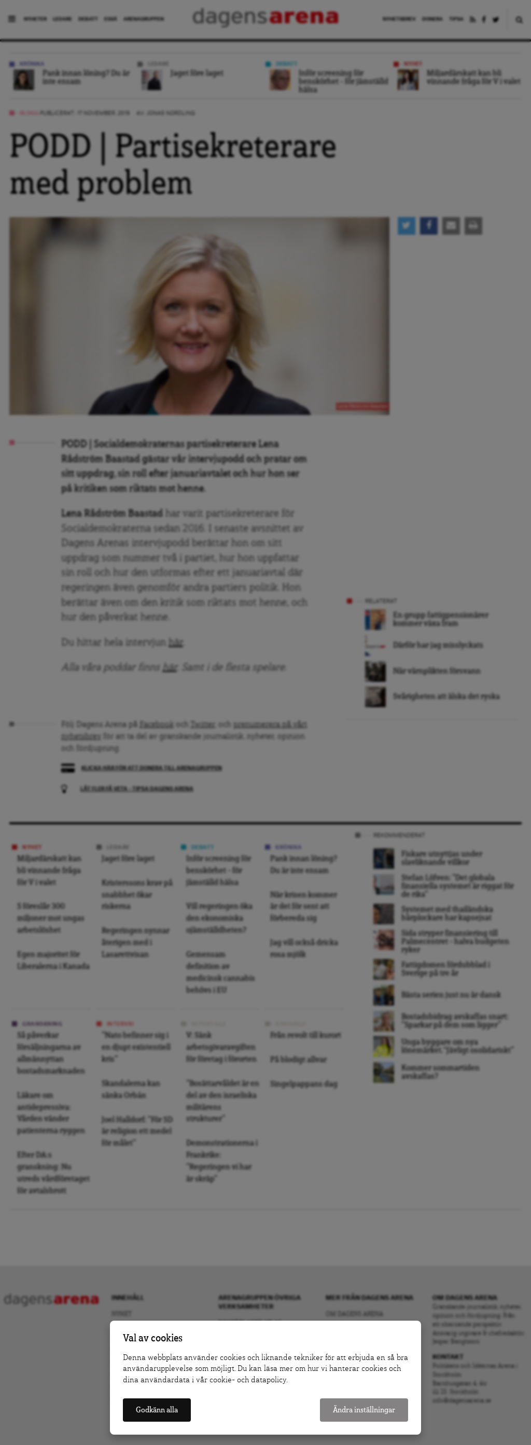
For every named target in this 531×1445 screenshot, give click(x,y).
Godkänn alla (157, 1410)
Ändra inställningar (364, 1410)
